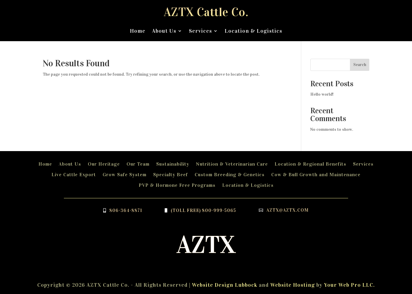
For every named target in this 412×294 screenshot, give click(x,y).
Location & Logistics (253, 31)
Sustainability (172, 164)
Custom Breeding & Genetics (230, 174)
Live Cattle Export (73, 174)
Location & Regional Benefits (310, 164)
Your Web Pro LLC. (349, 285)
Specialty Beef (170, 174)
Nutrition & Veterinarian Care (232, 164)
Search (359, 64)
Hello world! (322, 94)
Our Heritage (104, 164)
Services (200, 31)
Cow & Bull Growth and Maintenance (316, 174)
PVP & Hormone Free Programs (177, 185)
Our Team (138, 164)
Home (137, 31)
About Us (164, 31)
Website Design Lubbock (224, 285)
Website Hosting (292, 285)
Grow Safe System (125, 174)
